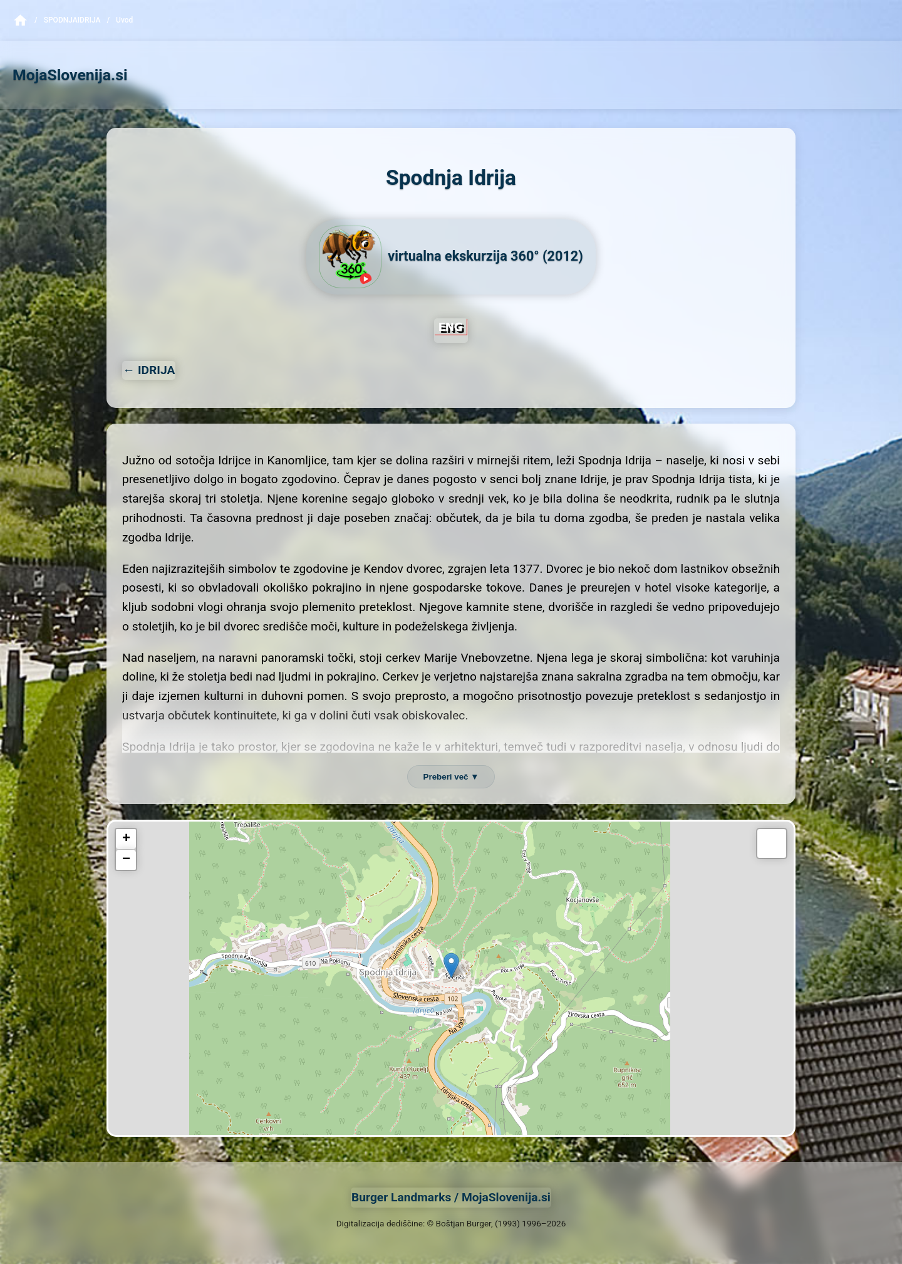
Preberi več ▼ (451, 776)
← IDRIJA (149, 370)
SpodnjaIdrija (72, 20)
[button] (451, 965)
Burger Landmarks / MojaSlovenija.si (451, 1197)
